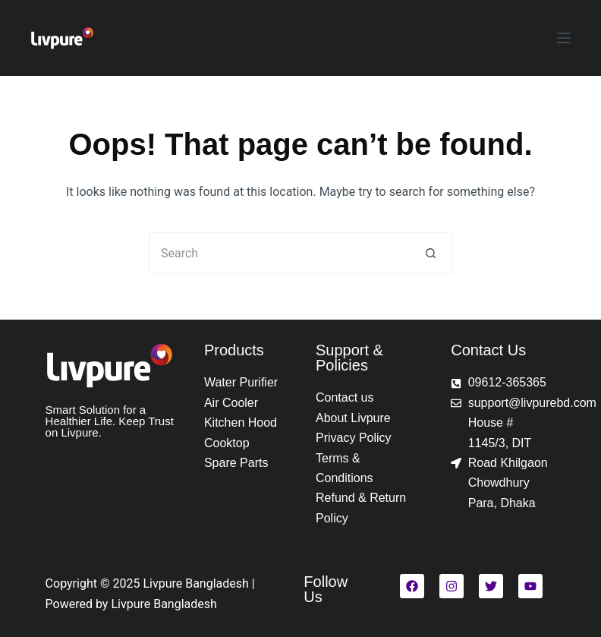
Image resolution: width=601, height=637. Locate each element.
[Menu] (564, 38)
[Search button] (431, 253)
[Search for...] (280, 253)
